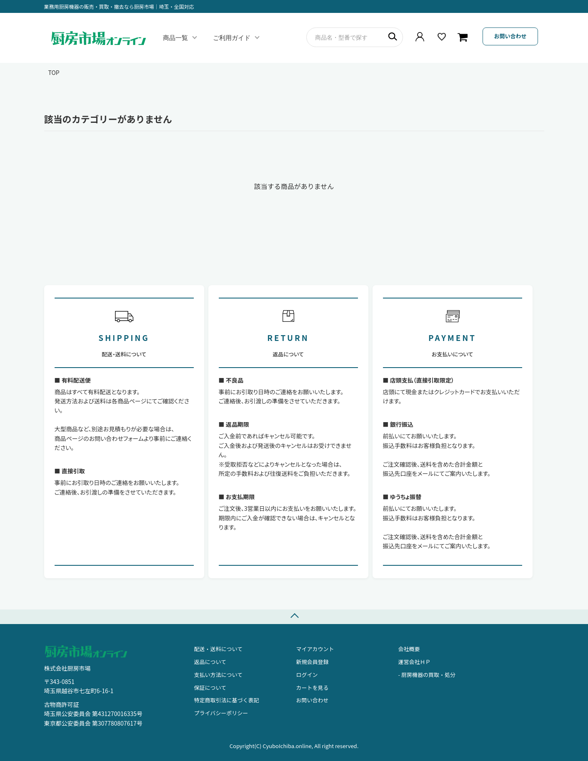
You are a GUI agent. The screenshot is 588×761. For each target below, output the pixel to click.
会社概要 (409, 649)
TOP (54, 72)
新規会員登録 (312, 662)
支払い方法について (218, 675)
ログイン (307, 675)
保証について (210, 687)
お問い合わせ (510, 36)
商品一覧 (175, 37)
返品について (210, 662)
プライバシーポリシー (221, 713)
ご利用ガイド (231, 37)
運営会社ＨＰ (414, 662)
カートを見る (312, 687)
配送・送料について (218, 649)
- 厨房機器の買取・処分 (426, 675)
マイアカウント (315, 649)
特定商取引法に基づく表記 (226, 700)
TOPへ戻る (294, 616)
